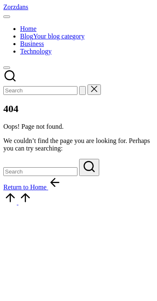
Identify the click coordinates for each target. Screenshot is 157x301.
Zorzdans (15, 6)
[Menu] (6, 16)
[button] (82, 90)
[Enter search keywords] (40, 90)
